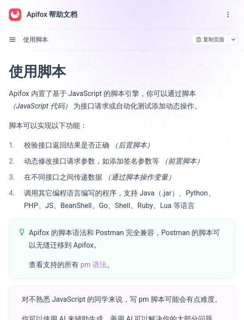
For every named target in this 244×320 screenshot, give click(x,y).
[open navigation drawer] (228, 15)
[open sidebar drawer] (12, 39)
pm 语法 (93, 264)
